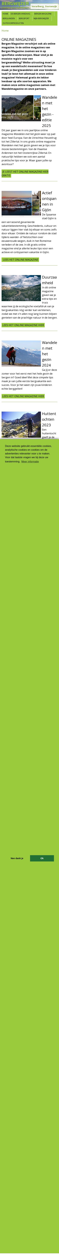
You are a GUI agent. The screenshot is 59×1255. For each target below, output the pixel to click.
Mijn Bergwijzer (41, 18)
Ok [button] (41, 858)
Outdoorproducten (13, 23)
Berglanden (9, 18)
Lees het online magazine (20, 259)
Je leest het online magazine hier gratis (25, 173)
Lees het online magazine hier (23, 325)
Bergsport (24, 18)
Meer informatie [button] (30, 461)
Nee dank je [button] (17, 858)
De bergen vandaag (20, 13)
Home (5, 13)
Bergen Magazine (42, 13)
